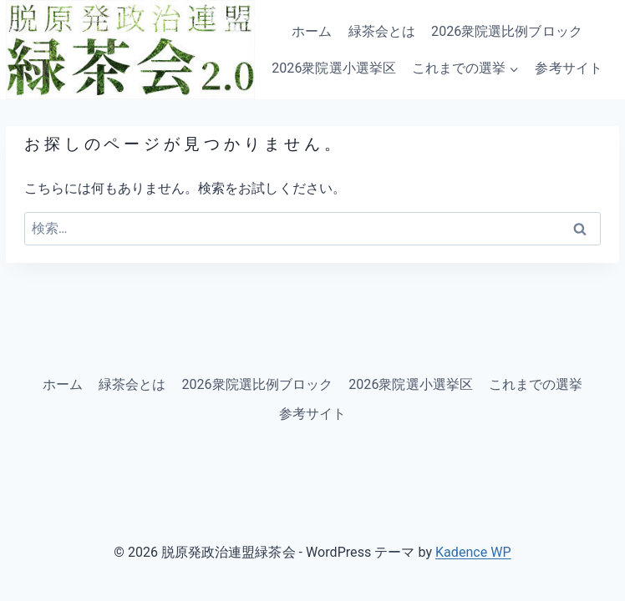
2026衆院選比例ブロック (506, 31)
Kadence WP (473, 552)
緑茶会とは (381, 31)
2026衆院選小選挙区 (334, 68)
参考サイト (568, 68)
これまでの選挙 (535, 384)
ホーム (312, 31)
